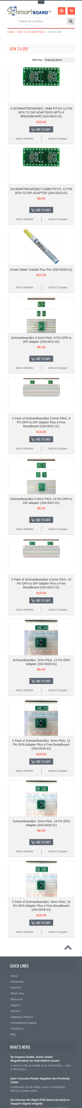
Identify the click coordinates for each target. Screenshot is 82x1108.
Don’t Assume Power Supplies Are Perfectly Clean (40, 1080)
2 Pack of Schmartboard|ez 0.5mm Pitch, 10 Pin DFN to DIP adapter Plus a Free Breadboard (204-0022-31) (41, 583)
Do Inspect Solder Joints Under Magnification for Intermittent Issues (34, 1058)
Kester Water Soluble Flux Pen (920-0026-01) (41, 269)
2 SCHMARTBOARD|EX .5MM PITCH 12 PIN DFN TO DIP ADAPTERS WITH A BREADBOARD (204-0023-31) (41, 112)
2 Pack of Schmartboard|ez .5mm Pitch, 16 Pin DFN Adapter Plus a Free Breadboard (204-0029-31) (41, 905)
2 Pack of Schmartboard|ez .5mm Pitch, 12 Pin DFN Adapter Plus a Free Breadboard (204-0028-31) (41, 744)
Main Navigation (11, 21)
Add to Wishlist (24, 138)
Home (10, 32)
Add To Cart (43, 129)
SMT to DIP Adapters (31, 32)
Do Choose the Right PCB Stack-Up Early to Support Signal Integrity (40, 1101)
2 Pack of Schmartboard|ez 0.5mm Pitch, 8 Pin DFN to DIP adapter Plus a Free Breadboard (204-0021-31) (41, 422)
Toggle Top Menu (41, 2)
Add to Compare (57, 138)
